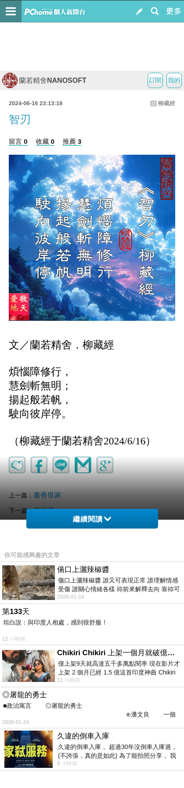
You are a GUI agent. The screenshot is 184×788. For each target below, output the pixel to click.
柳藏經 (166, 103)
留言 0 (18, 141)
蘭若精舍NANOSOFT (44, 80)
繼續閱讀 (92, 519)
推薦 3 (72, 141)
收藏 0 (45, 141)
